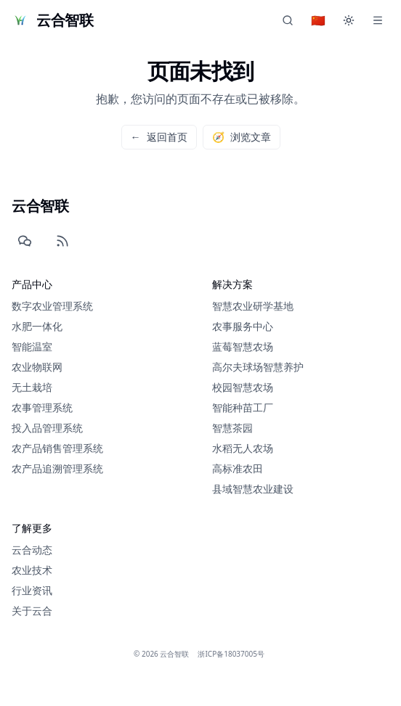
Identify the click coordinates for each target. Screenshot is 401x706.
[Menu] (377, 20)
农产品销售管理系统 (57, 448)
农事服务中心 (242, 326)
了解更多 (32, 528)
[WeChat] (25, 241)
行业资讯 (32, 591)
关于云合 (32, 611)
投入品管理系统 (47, 428)
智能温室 (32, 346)
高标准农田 (237, 468)
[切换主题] (348, 20)
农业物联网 (37, 367)
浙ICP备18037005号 (231, 654)
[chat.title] (287, 20)
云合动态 (32, 550)
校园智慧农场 (242, 387)
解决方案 (232, 284)
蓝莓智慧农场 (242, 346)
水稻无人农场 (242, 448)
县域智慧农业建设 (252, 489)
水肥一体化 (37, 326)
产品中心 (32, 284)
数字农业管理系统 (52, 306)
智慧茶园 (232, 428)
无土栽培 (32, 387)
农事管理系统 (42, 407)
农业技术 (32, 571)
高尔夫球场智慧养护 (258, 367)
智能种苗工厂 (242, 407)
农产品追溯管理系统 (57, 468)
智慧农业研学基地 (252, 306)
